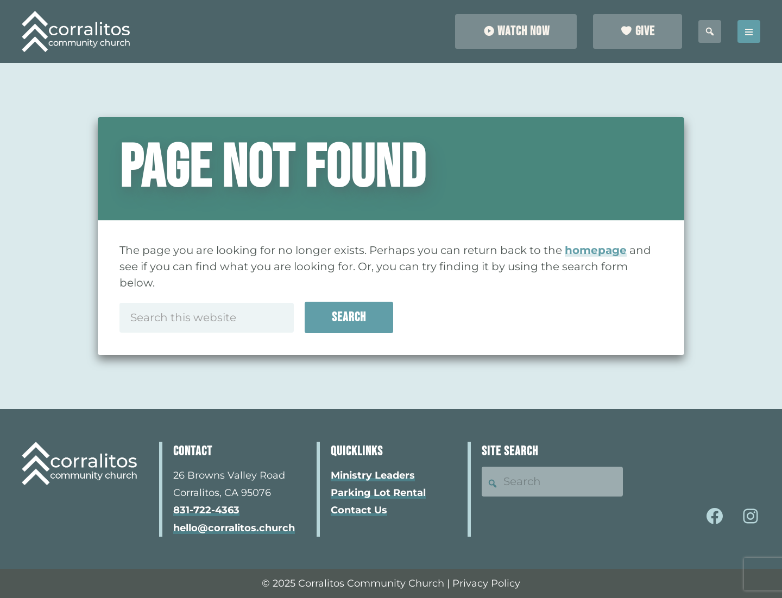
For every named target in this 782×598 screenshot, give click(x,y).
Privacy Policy (486, 583)
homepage (596, 250)
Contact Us (359, 510)
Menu (748, 31)
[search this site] (709, 31)
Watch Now (523, 31)
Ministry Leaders (373, 475)
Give (645, 31)
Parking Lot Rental (378, 493)
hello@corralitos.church (234, 528)
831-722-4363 (206, 510)
